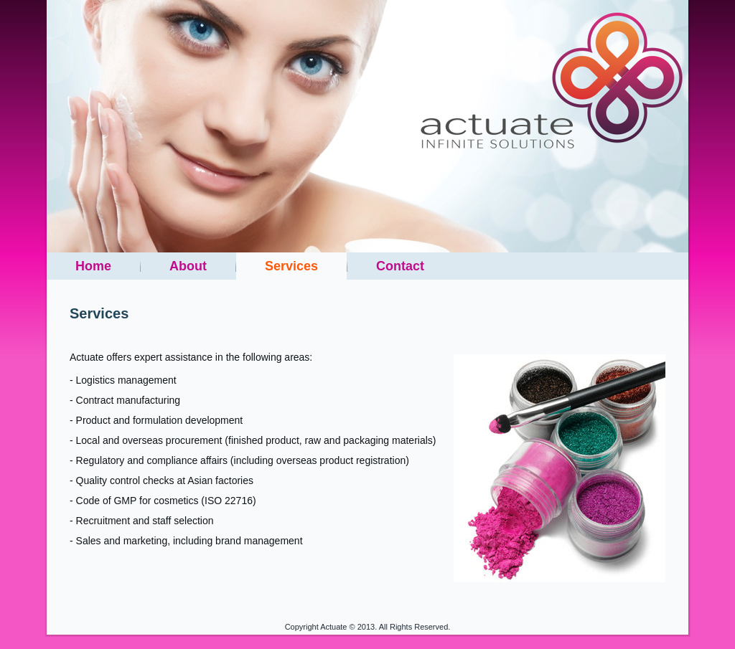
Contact (400, 266)
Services (291, 266)
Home (93, 266)
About (188, 266)
